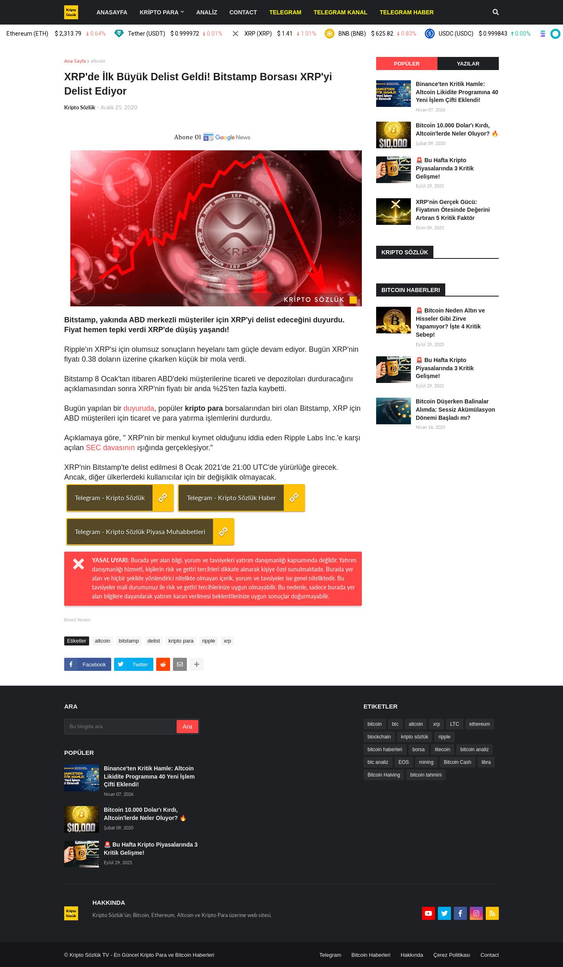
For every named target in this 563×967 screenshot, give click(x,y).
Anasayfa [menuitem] (112, 12)
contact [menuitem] (243, 12)
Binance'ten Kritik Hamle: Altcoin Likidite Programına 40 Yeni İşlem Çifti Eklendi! (457, 92)
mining (426, 762)
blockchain (379, 737)
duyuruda (138, 408)
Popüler (407, 64)
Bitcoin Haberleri (371, 955)
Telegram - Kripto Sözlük (110, 497)
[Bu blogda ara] (121, 726)
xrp (227, 641)
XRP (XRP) (288, 33)
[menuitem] (285, 12)
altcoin (98, 61)
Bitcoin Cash (457, 762)
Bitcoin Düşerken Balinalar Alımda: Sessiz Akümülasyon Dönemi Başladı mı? (455, 409)
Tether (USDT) (183, 33)
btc (395, 724)
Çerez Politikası (451, 955)
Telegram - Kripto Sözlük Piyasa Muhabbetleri (140, 531)
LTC (454, 724)
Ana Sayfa (75, 61)
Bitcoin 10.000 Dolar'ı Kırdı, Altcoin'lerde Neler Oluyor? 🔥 (457, 129)
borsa (419, 749)
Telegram (330, 955)
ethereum (479, 724)
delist (154, 641)
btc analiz (378, 762)
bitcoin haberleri (385, 749)
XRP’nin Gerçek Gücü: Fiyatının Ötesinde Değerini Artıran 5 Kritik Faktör (453, 210)
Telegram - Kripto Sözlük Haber (231, 497)
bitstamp (129, 641)
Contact (489, 955)
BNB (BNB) (386, 33)
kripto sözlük (414, 737)
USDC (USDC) (493, 33)
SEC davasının (110, 448)
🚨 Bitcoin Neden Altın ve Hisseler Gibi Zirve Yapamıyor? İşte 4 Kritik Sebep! (450, 322)
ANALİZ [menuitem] (206, 12)
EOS (404, 762)
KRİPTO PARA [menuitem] (159, 12)
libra (486, 762)
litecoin (442, 749)
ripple (208, 641)
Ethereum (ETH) (64, 33)
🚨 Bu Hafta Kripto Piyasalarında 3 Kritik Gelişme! (445, 168)
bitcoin (375, 724)
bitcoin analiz (474, 749)
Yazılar (468, 64)
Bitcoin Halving (384, 775)
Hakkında (412, 955)
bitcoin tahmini (426, 775)
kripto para (180, 641)
